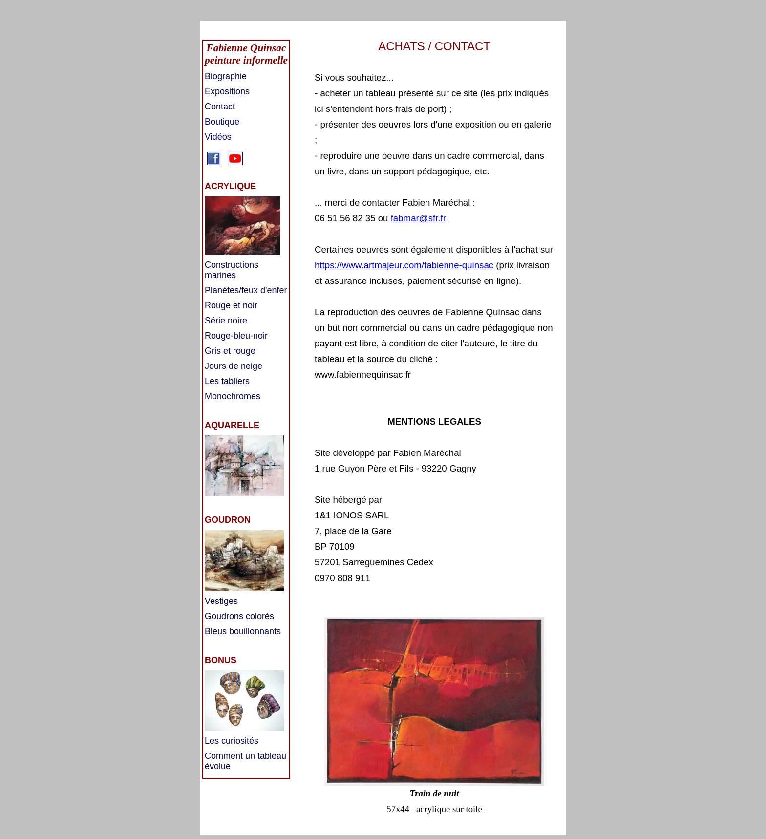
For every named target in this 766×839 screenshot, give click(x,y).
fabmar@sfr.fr (418, 218)
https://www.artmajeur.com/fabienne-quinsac (404, 265)
